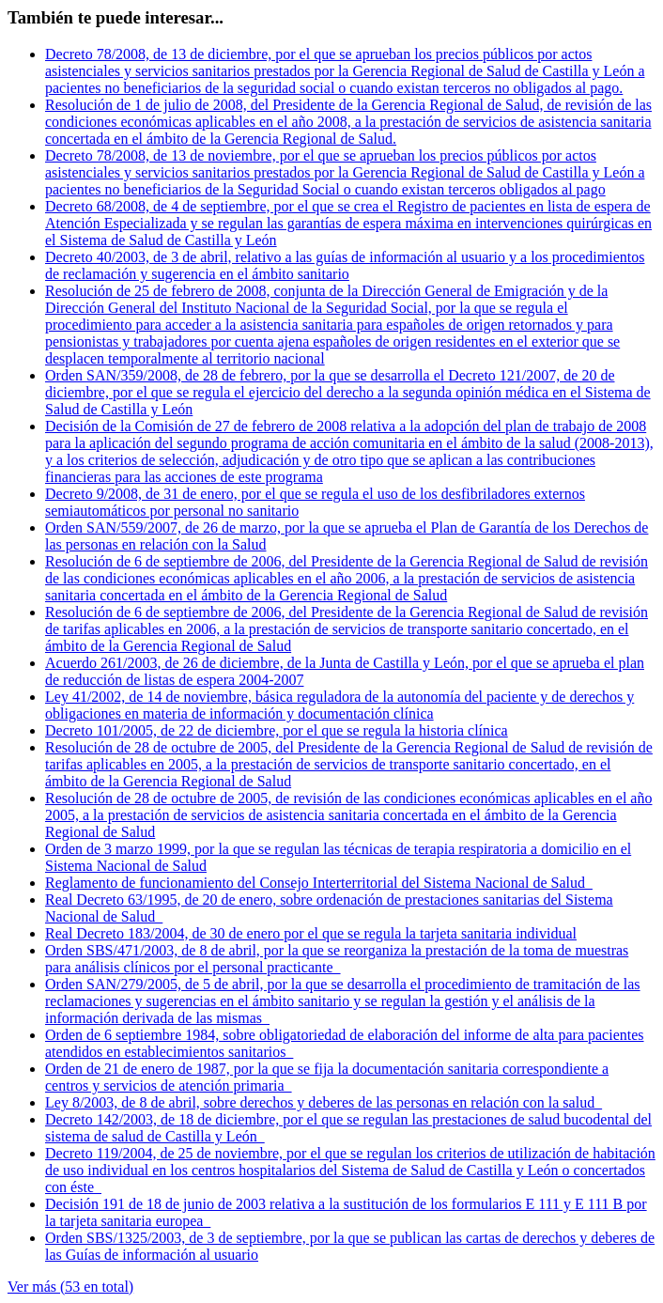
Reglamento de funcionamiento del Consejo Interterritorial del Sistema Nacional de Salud (319, 883)
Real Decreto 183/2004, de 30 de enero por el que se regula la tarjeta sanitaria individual (311, 933)
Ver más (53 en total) (70, 1287)
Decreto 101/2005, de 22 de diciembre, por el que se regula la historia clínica (276, 730)
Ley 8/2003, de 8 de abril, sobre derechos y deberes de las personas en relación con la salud (323, 1102)
